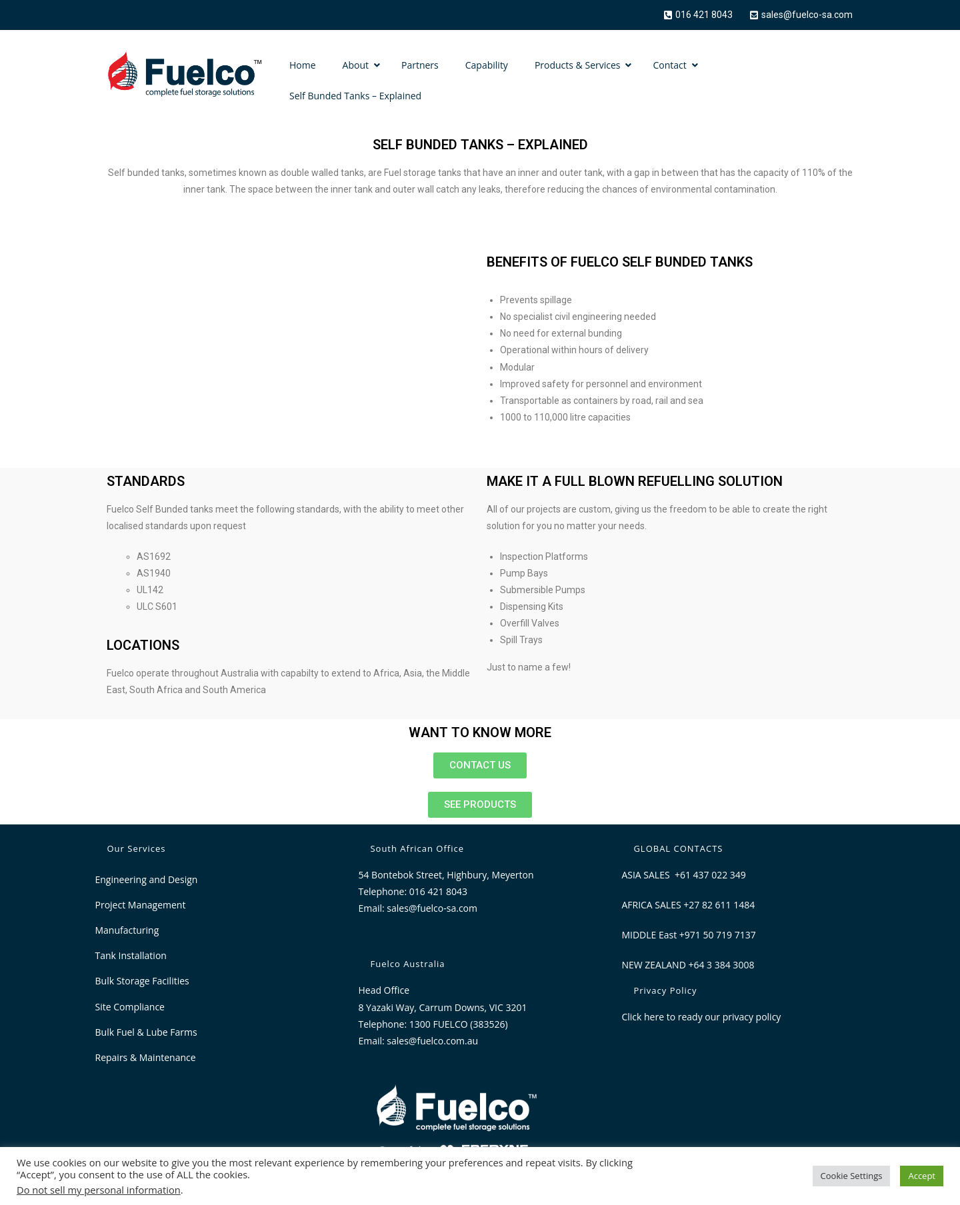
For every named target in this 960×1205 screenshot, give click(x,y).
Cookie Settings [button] (852, 1176)
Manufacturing (127, 930)
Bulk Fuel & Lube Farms (146, 1032)
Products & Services (578, 65)
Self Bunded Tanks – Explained (355, 95)
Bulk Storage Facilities (142, 980)
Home (302, 65)
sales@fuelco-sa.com (432, 908)
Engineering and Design (146, 879)
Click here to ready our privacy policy (701, 1016)
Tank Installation (131, 955)
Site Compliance (130, 1006)
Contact (669, 65)
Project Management (140, 904)
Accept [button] (921, 1176)
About (356, 65)
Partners (420, 65)
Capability (486, 65)
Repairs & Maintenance (145, 1057)
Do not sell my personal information (99, 1189)
